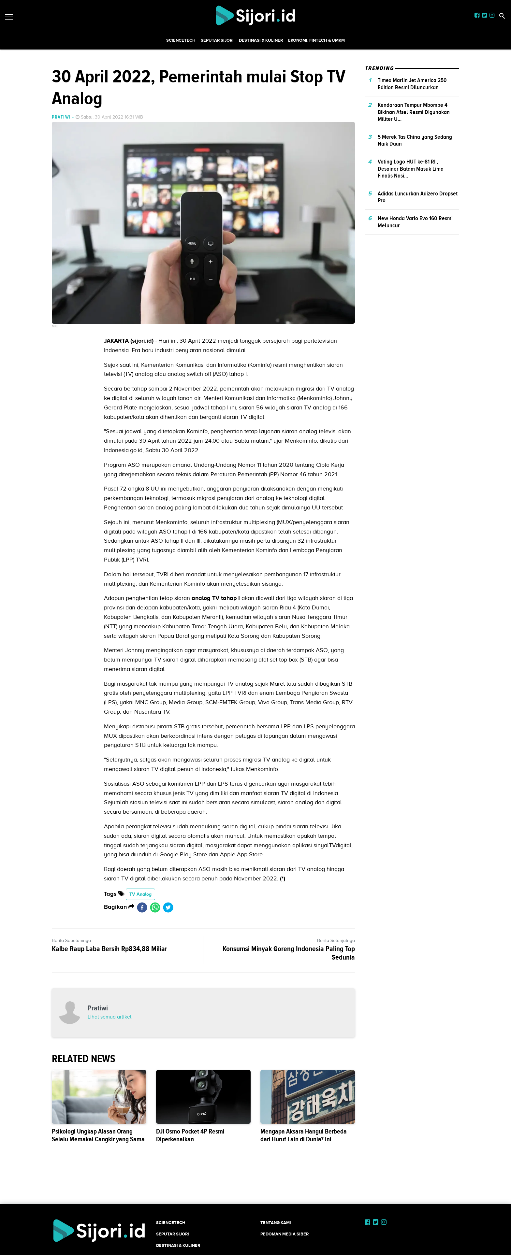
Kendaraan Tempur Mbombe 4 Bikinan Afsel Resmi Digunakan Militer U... (414, 112)
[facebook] (142, 907)
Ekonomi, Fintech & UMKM (316, 40)
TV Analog (140, 894)
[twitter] (168, 907)
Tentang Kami (275, 1222)
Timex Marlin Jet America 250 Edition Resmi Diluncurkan (412, 84)
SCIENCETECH (181, 40)
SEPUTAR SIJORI (217, 40)
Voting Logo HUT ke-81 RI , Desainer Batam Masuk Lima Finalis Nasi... (411, 168)
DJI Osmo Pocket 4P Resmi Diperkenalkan (190, 1135)
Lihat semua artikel (109, 1017)
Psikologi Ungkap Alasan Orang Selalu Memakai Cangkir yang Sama (98, 1135)
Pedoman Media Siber (284, 1234)
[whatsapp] (155, 907)
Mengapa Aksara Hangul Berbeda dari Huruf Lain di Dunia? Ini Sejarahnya (303, 1139)
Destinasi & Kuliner (261, 40)
